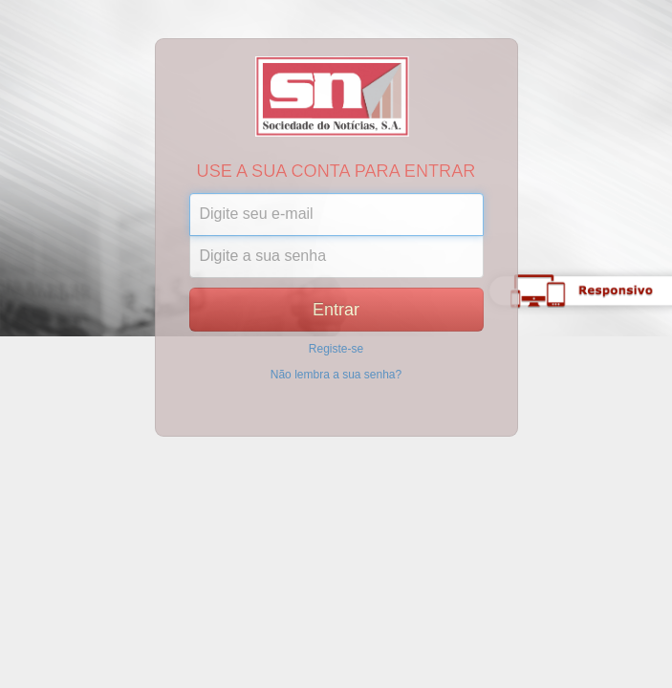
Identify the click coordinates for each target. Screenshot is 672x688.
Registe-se (336, 348)
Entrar (336, 309)
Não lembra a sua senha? (336, 374)
